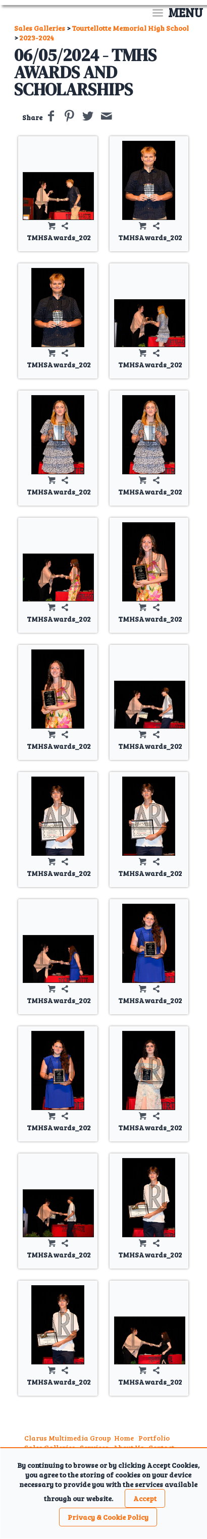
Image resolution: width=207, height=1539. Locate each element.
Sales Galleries (39, 28)
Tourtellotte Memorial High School (130, 28)
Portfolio (154, 1438)
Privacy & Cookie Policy (108, 1517)
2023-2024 (36, 37)
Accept (145, 1498)
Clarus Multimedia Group (67, 1438)
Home (124, 1438)
